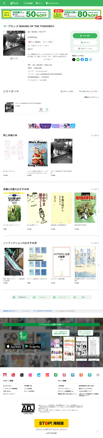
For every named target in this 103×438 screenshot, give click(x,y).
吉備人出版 (37, 68)
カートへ (86, 42)
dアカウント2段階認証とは (65, 391)
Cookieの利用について (85, 391)
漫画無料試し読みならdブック (10, 311)
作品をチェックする (86, 48)
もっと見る (94, 135)
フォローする (44, 32)
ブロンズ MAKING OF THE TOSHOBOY (28, 103)
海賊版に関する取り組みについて (67, 394)
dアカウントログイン (9, 394)
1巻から (87, 97)
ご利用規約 (61, 386)
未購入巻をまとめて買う (90, 91)
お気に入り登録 (68, 91)
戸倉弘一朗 (48, 65)
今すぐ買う (86, 36)
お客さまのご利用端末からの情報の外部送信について (89, 394)
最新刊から (95, 97)
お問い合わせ (7, 391)
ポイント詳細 (47, 42)
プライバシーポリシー (64, 388)
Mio (29, 32)
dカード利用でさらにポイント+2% (37, 45)
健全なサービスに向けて (86, 388)
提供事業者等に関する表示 (86, 386)
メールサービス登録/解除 (10, 388)
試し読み (15, 58)
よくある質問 (28, 388)
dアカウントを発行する (44, 429)
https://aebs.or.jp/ (44, 412)
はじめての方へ (7, 386)
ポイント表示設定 (29, 391)
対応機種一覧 (28, 386)
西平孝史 (35, 32)
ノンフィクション (41, 71)
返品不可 (30, 49)
